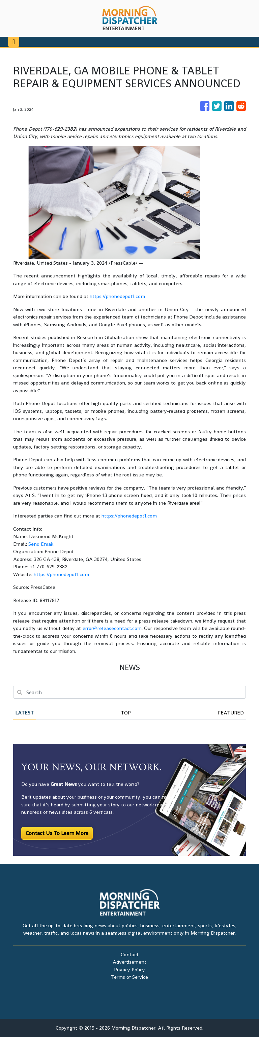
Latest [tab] (24, 712)
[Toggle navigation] (13, 42)
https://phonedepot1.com (117, 296)
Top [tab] (126, 712)
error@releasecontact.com (112, 628)
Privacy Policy (129, 969)
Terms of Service (129, 977)
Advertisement (129, 962)
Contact (130, 954)
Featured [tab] (231, 712)
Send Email (41, 544)
